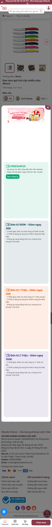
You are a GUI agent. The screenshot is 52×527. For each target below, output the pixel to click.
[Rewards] (4, 511)
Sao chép (12, 176)
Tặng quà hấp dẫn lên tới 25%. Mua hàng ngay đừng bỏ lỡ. (25, 2)
